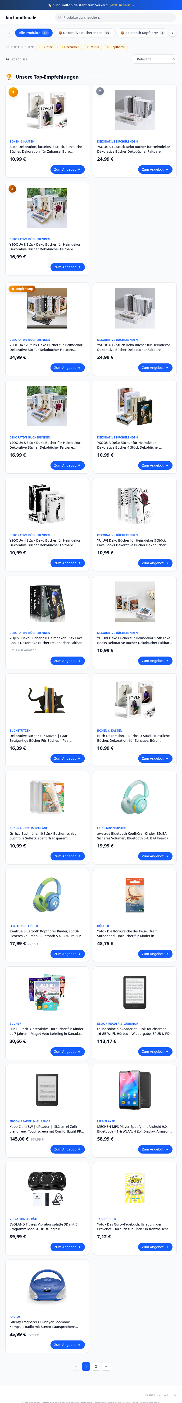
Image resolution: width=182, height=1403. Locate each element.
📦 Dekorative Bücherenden (84, 32)
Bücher (46, 47)
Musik (93, 47)
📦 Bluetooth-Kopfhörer (142, 32)
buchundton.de (21, 17)
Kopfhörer (115, 47)
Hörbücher (69, 47)
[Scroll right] (172, 33)
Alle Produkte (34, 32)
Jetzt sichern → (122, 5)
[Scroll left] (9, 33)
